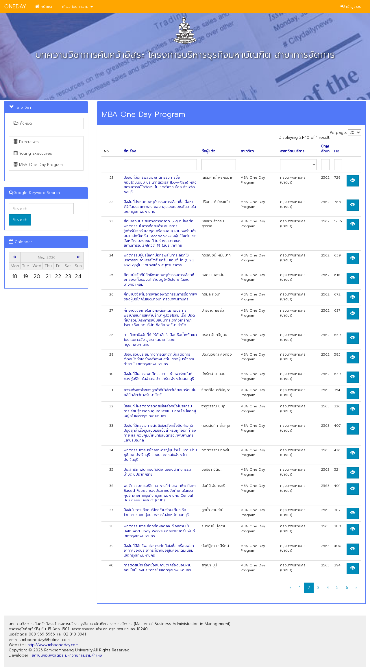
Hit (336, 151)
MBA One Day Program (38, 164)
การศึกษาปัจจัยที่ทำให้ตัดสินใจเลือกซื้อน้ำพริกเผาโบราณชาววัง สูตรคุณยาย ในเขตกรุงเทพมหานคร (160, 339)
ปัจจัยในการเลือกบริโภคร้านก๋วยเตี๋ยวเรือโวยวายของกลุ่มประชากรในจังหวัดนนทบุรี (156, 512)
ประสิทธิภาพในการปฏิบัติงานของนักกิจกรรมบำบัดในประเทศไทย (157, 472)
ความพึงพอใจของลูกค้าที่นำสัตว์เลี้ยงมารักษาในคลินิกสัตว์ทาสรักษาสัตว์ (160, 392)
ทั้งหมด (23, 123)
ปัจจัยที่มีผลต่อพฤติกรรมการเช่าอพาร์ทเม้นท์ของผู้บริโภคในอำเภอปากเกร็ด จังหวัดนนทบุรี (159, 376)
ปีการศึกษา (325, 149)
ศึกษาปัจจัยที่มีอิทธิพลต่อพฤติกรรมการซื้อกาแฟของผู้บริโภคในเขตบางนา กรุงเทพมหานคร (160, 297)
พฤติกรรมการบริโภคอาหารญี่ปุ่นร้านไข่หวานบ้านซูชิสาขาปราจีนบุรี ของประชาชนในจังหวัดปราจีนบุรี (160, 455)
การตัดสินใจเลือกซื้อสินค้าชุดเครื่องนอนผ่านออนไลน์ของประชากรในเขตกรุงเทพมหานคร (157, 568)
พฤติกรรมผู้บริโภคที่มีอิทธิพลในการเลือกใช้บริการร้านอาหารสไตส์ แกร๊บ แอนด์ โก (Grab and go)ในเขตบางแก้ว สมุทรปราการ (159, 260)
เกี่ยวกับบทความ (77, 6)
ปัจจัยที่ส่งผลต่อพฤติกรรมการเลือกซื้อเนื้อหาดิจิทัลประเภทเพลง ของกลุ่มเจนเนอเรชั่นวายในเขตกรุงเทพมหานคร (160, 206)
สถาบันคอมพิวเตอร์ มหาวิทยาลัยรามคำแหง (67, 655)
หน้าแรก (44, 6)
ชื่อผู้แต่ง (208, 151)
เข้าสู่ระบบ (351, 6)
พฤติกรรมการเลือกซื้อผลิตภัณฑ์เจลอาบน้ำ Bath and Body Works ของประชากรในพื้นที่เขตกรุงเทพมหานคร (159, 531)
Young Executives (33, 153)
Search (20, 220)
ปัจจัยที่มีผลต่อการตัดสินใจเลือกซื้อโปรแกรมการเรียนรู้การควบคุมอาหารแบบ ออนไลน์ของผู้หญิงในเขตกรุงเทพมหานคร (160, 411)
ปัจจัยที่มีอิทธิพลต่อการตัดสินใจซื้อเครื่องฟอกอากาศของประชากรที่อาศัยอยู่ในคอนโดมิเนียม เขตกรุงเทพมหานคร (159, 550)
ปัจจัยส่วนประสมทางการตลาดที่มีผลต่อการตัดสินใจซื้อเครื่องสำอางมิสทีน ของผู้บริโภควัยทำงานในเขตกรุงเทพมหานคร (159, 359)
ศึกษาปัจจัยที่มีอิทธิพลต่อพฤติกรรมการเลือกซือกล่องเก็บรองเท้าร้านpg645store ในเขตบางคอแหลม (159, 279)
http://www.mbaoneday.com (53, 645)
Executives (26, 142)
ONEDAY (15, 6)
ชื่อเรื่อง (130, 151)
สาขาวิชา (247, 151)
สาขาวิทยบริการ (292, 151)
